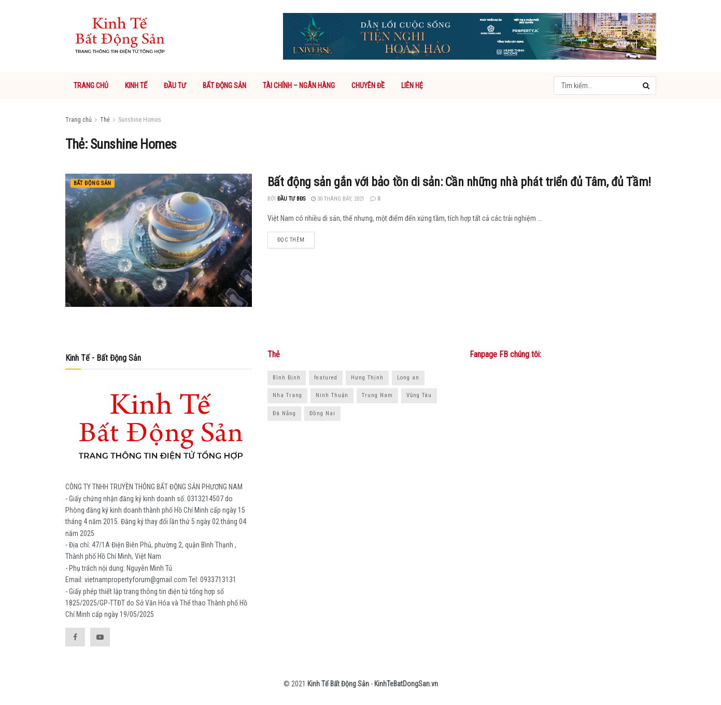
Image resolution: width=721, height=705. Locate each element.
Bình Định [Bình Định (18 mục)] (287, 377)
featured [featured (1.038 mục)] (325, 377)
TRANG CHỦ (91, 85)
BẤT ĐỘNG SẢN (224, 85)
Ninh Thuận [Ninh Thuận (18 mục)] (332, 395)
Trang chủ (78, 119)
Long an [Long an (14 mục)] (408, 377)
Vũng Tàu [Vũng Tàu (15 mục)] (419, 395)
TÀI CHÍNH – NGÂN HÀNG (299, 85)
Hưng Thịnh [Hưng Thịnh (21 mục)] (367, 377)
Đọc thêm (291, 239)
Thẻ (105, 119)
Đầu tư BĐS (291, 198)
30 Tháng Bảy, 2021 (337, 198)
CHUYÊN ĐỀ (368, 85)
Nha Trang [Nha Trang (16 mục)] (287, 395)
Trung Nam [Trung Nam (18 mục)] (377, 395)
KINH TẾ (136, 85)
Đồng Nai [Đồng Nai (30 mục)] (322, 413)
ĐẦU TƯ (175, 85)
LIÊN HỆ (412, 85)
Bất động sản (92, 183)
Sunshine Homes (139, 119)
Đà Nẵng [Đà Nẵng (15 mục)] (284, 413)
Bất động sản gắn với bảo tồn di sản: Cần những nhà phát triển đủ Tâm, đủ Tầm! (459, 182)
